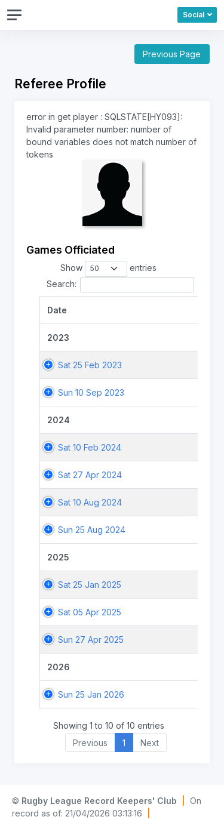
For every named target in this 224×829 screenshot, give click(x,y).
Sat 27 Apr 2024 (90, 475)
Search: (120, 284)
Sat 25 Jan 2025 (89, 585)
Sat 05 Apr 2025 (89, 612)
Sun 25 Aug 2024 (91, 530)
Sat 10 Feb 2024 (89, 447)
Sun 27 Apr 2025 (91, 639)
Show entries (108, 268)
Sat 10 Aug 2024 (90, 502)
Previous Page (172, 54)
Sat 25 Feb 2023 (90, 365)
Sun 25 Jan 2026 (91, 694)
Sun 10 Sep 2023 (91, 392)
